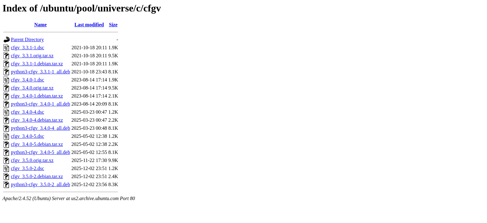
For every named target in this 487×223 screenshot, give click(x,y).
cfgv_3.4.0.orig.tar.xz (32, 87)
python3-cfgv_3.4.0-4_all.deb (40, 128)
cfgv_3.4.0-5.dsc (27, 136)
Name (40, 24)
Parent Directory (27, 39)
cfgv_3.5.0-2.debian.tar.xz (37, 176)
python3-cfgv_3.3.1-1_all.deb (40, 71)
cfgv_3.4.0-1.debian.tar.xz (37, 95)
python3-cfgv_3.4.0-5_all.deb (40, 152)
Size (113, 24)
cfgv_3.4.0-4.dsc (27, 112)
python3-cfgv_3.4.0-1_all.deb (40, 104)
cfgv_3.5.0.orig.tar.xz (32, 160)
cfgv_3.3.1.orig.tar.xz (32, 55)
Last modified (89, 24)
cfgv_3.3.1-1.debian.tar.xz (37, 63)
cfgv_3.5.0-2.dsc (27, 168)
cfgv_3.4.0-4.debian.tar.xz (37, 120)
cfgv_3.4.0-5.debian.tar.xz (37, 144)
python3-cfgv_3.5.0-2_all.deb (40, 184)
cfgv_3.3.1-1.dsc (27, 47)
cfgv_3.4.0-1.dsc (27, 79)
